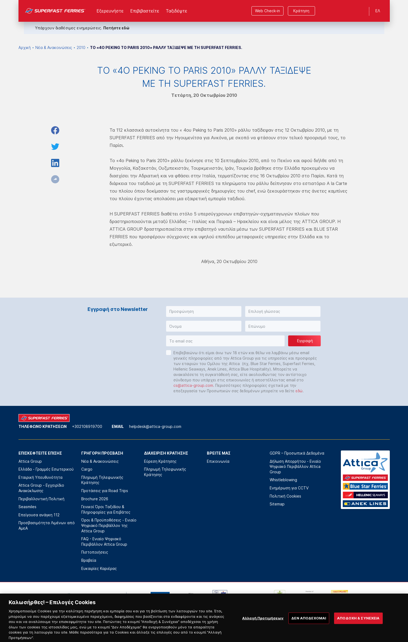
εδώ (299, 390)
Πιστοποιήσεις (94, 552)
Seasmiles (27, 506)
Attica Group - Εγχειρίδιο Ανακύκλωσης (41, 488)
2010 (81, 47)
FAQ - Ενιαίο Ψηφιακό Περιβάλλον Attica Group (104, 541)
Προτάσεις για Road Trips (104, 490)
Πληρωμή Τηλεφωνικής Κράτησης (102, 480)
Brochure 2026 (94, 498)
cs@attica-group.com (193, 385)
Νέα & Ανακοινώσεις (53, 47)
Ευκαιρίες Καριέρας (99, 568)
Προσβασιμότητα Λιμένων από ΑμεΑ (46, 525)
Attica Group (30, 461)
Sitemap (277, 504)
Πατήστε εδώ (116, 28)
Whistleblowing (283, 479)
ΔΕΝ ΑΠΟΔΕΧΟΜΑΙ (308, 622)
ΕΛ (377, 10)
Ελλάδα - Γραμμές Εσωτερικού (46, 469)
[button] (203, 311)
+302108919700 (87, 426)
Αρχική (24, 47)
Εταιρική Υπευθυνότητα (40, 477)
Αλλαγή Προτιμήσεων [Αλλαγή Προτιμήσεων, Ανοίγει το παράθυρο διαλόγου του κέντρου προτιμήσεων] (263, 622)
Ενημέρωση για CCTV (289, 488)
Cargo (86, 469)
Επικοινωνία (218, 461)
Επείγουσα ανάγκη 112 (39, 515)
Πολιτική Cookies (285, 496)
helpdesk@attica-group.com (155, 426)
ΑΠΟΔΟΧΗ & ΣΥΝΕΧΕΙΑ (358, 622)
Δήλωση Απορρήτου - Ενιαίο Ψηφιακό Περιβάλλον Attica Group (295, 466)
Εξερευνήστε (110, 11)
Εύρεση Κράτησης (160, 461)
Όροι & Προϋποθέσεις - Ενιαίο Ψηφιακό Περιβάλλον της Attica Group (108, 525)
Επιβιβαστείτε (144, 11)
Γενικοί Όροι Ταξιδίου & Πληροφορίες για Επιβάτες (105, 509)
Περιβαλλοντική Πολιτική (41, 498)
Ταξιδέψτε (176, 11)
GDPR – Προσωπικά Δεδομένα (297, 453)
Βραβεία (88, 560)
